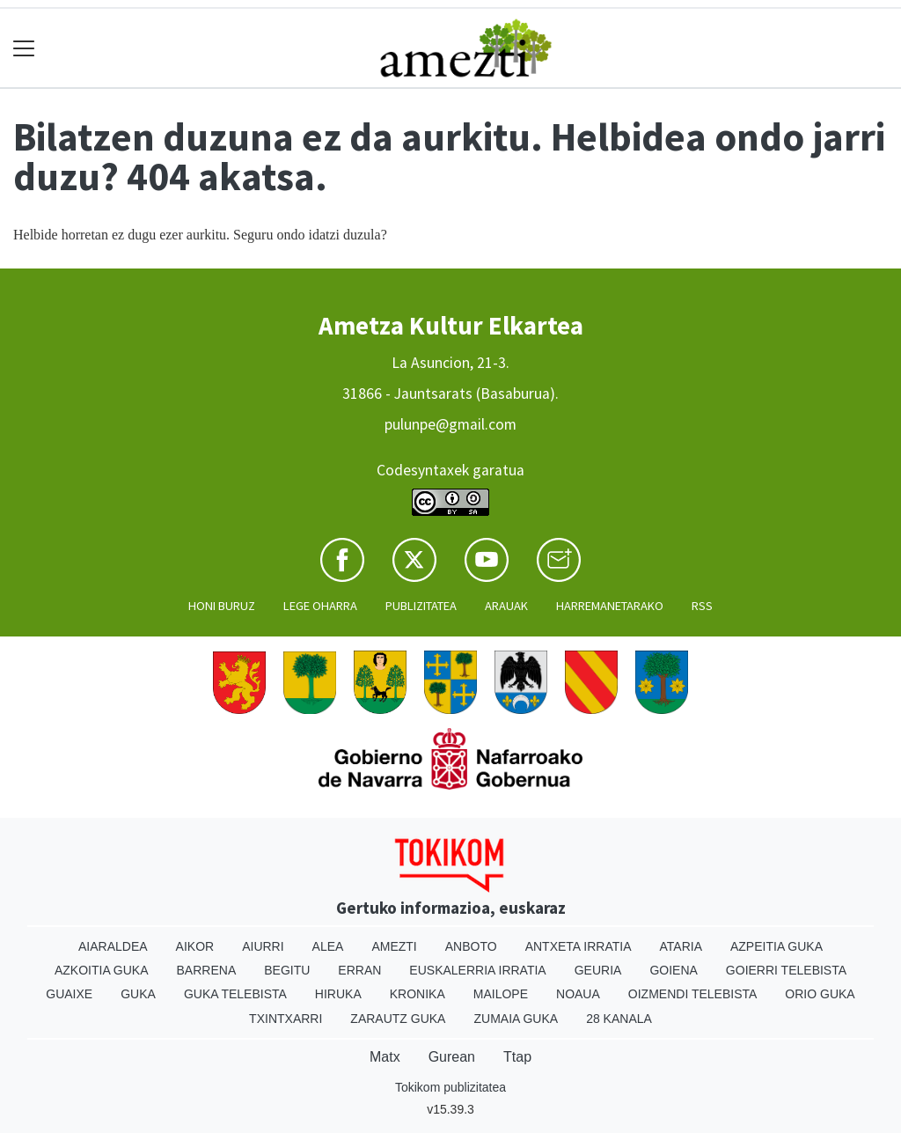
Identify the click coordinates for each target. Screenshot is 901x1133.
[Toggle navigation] (24, 48)
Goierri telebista (786, 970)
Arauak (506, 606)
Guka (138, 994)
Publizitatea (421, 606)
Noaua (578, 994)
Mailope (500, 994)
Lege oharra (320, 606)
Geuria (598, 970)
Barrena (207, 970)
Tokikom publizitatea (450, 1087)
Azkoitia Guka (102, 970)
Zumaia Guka (515, 1019)
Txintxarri (285, 1019)
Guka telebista (235, 994)
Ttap (517, 1056)
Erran (359, 970)
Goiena (673, 970)
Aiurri (262, 946)
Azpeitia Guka (776, 946)
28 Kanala (619, 1019)
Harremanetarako (609, 606)
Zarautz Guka (397, 1019)
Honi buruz (221, 606)
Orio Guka (819, 994)
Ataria (680, 946)
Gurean (452, 1056)
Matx (385, 1056)
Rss (702, 606)
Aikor (195, 946)
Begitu (287, 970)
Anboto (471, 946)
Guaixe (69, 994)
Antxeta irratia (578, 946)
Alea (328, 946)
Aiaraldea (113, 946)
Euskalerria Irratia (477, 970)
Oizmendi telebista (693, 994)
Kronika (417, 994)
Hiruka (338, 994)
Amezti (393, 946)
